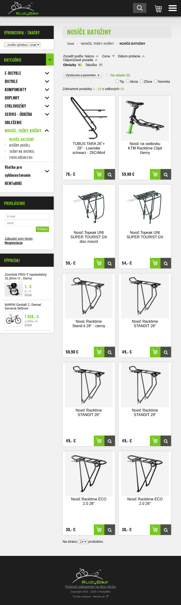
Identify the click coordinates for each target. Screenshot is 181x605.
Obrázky (69, 65)
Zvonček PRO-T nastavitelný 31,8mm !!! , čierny (26, 276)
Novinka (164, 81)
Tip (121, 81)
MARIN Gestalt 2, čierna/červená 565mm (23, 306)
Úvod (70, 43)
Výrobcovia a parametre (83, 75)
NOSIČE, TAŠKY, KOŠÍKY (97, 43)
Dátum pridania (129, 56)
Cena (106, 56)
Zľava (148, 81)
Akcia (134, 81)
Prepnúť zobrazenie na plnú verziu (90, 587)
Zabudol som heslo (19, 238)
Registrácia (13, 243)
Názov (89, 56)
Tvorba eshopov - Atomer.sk (90, 596)
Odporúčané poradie (78, 60)
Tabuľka (91, 65)
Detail (28, 294)
